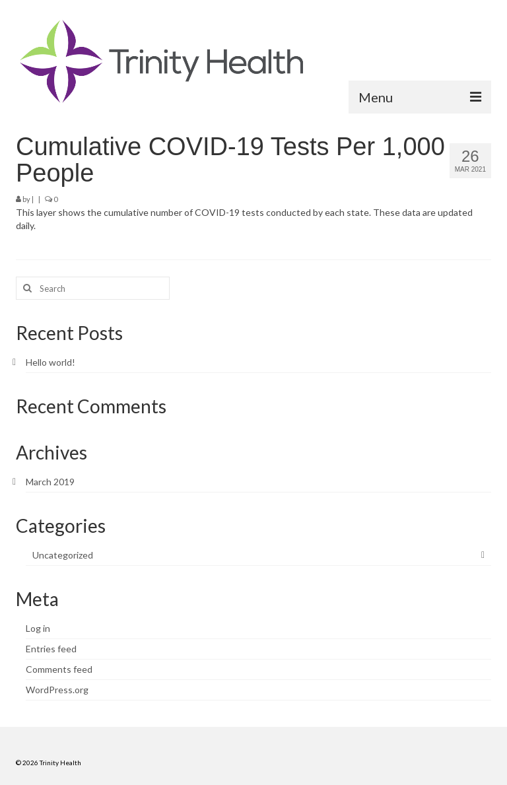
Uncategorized (62, 555)
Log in (38, 628)
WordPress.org (57, 689)
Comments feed (59, 669)
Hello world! (50, 362)
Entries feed (51, 648)
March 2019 (50, 481)
